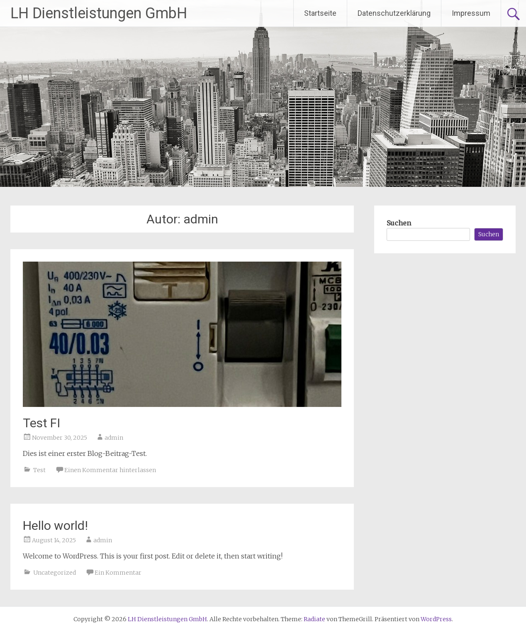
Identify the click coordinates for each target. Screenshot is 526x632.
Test (39, 470)
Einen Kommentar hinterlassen (110, 470)
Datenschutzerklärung (394, 13)
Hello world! (55, 525)
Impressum (471, 13)
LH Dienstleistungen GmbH (98, 13)
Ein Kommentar (118, 572)
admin (114, 437)
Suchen (399, 223)
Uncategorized (54, 572)
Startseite (320, 13)
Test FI (41, 423)
